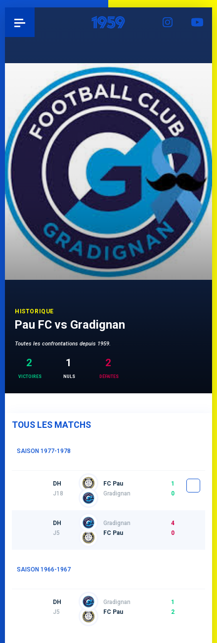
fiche (193, 485)
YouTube (197, 22)
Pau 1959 (35, 22)
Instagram (167, 22)
